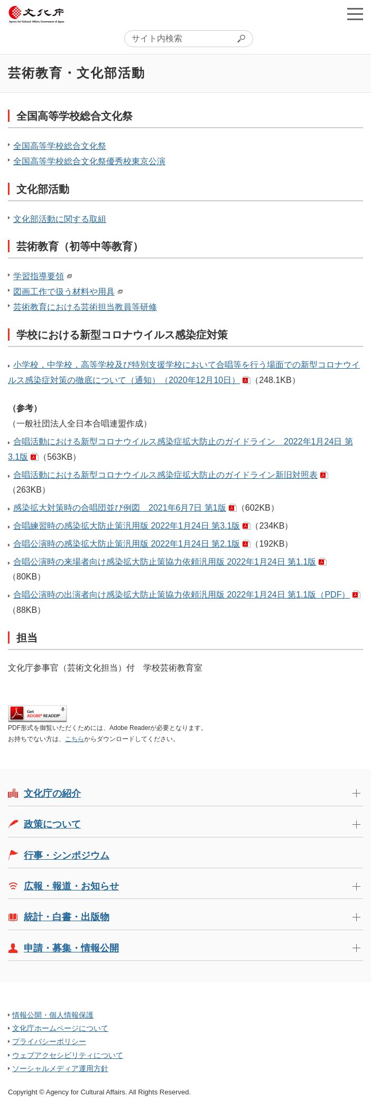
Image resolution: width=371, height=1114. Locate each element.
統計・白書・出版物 (66, 917)
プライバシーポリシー (49, 1041)
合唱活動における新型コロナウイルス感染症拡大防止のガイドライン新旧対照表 (165, 474)
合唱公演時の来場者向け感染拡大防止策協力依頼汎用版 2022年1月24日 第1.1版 (164, 561)
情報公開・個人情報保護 (53, 1015)
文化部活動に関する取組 (59, 219)
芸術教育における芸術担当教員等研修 (85, 306)
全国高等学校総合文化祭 (59, 145)
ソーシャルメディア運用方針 (60, 1068)
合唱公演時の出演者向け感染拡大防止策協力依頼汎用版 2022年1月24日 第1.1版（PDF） (181, 594)
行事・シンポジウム (66, 855)
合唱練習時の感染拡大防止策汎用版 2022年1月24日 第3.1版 (126, 525)
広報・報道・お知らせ (71, 886)
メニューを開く (355, 13)
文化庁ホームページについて (60, 1028)
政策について (52, 824)
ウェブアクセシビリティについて (67, 1055)
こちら (74, 739)
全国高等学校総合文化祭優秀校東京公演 (89, 161)
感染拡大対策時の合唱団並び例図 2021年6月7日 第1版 (119, 507)
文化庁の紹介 (52, 793)
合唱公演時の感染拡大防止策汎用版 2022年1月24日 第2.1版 (126, 543)
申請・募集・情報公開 (71, 948)
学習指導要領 (38, 276)
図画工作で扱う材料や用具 (64, 291)
